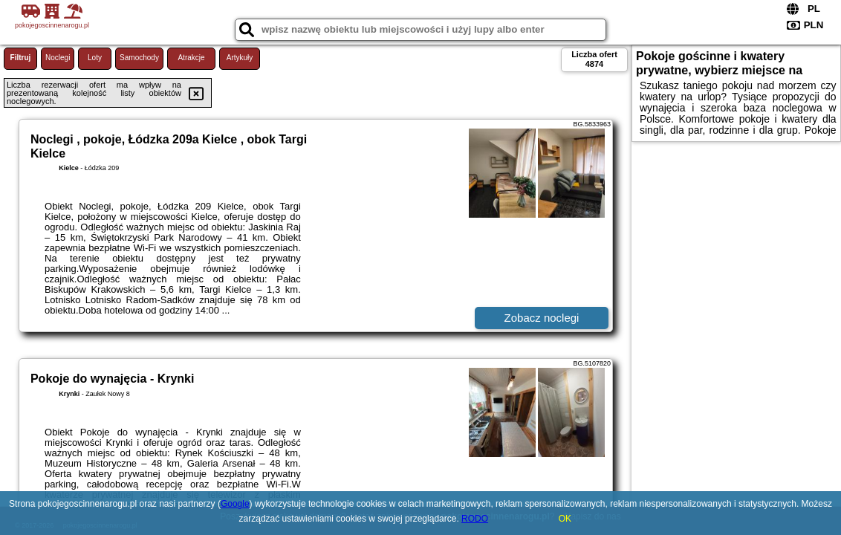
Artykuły (240, 58)
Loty (95, 58)
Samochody (139, 58)
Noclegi (57, 58)
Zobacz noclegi (541, 317)
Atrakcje (191, 58)
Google (235, 504)
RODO (474, 518)
